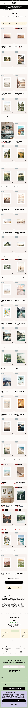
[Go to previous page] (7, 587)
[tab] (23, 3)
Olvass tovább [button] (14, 20)
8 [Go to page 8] (18, 587)
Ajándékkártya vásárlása (14, 688)
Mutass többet (14, 582)
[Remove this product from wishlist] (12, 42)
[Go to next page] (21, 587)
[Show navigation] (1, 3)
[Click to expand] (14, 677)
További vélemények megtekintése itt (14, 640)
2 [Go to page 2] (11, 587)
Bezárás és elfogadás (14, 700)
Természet (7, 9)
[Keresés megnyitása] (4, 3)
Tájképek (12, 9)
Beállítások (14, 704)
